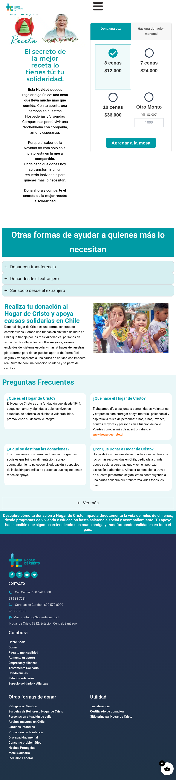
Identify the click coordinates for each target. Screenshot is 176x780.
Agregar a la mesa (131, 142)
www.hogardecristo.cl (108, 434)
